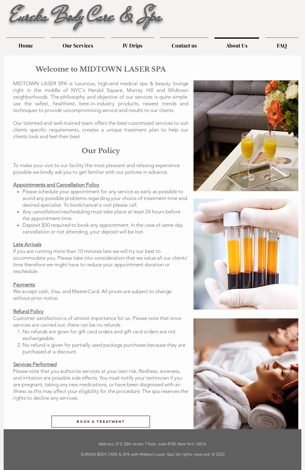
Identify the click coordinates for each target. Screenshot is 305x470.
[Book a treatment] (100, 422)
